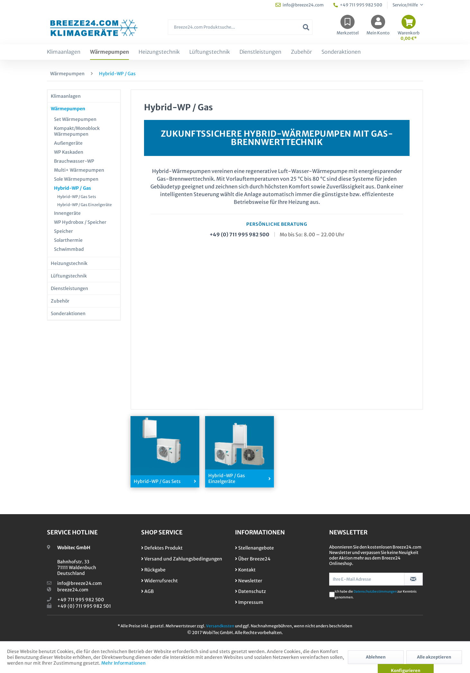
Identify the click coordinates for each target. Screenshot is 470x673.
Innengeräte (67, 213)
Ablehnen (375, 657)
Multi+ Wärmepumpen (79, 170)
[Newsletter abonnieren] (413, 579)
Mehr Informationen (123, 663)
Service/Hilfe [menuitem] (406, 5)
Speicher (63, 231)
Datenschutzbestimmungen (375, 591)
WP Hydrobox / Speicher (80, 222)
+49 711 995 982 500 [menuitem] (357, 5)
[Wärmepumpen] (109, 52)
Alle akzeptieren (434, 657)
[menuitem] (240, 30)
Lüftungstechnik (69, 276)
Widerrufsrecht (159, 581)
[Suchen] (306, 27)
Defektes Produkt (162, 548)
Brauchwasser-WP (74, 161)
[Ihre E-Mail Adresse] (366, 579)
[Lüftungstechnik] (209, 52)
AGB (147, 591)
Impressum (249, 602)
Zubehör (60, 301)
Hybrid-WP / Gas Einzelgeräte (84, 204)
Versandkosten (220, 625)
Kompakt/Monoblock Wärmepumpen (77, 131)
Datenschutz (250, 591)
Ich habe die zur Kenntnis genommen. (376, 594)
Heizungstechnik (69, 263)
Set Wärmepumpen (75, 119)
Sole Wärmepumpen (76, 179)
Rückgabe (153, 570)
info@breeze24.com (79, 583)
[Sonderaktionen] (341, 52)
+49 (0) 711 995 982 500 (239, 235)
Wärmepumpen (68, 109)
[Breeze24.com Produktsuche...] (240, 27)
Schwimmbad (69, 249)
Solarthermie (68, 240)
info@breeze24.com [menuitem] (300, 5)
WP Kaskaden (68, 152)
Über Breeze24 (252, 559)
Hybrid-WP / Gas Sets (76, 196)
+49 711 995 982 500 (80, 600)
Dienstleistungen (69, 288)
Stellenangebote (254, 548)
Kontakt (245, 570)
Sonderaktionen (68, 313)
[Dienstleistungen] (260, 52)
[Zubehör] (301, 52)
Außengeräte (68, 143)
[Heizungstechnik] (159, 52)
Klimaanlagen (66, 96)
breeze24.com (72, 590)
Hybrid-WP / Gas (72, 188)
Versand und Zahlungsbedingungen (181, 559)
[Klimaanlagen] (63, 52)
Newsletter (248, 581)
